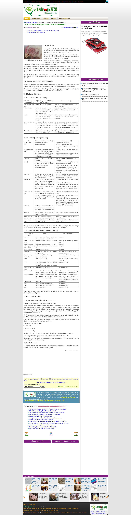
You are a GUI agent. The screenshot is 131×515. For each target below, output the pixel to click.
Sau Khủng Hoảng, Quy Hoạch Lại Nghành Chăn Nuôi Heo (44, 414)
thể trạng (56, 379)
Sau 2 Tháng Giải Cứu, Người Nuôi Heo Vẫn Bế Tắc (43, 427)
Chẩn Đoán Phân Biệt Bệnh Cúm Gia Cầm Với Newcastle (44, 25)
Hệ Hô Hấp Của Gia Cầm (102, 486)
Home (26, 18)
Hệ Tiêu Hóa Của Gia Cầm (69, 486)
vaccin (70, 379)
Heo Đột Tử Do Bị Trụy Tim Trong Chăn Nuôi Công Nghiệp (83, 496)
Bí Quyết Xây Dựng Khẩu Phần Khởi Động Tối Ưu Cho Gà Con (45, 418)
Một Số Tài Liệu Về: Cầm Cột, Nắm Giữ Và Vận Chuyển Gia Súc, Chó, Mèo (49, 423)
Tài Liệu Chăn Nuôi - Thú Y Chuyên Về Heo (40, 416)
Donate (38, 2)
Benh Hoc (28, 22)
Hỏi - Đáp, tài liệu (64, 18)
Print (77, 27)
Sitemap (74, 2)
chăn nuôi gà (64, 379)
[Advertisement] (83, 10)
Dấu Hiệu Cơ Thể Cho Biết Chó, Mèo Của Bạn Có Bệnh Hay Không (46, 412)
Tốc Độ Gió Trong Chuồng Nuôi (53, 480)
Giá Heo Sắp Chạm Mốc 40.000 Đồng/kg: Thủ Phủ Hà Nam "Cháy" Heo (48, 421)
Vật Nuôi (45, 18)
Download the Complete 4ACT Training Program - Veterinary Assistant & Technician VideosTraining (94, 90)
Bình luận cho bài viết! (67, 27)
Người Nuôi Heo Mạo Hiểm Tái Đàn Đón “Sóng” (41, 428)
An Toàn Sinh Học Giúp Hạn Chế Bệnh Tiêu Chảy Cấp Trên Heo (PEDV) (48, 409)
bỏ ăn (25, 380)
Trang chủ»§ (24, 22)
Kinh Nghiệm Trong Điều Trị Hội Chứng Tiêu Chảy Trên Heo (104, 496)
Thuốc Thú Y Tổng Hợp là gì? (90, 94)
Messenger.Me (65, 2)
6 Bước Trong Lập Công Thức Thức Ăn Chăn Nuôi (42, 411)
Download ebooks (48, 2)
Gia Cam (35, 22)
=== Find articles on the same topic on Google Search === (51, 382)
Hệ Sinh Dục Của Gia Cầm (36, 486)
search (80, 2)
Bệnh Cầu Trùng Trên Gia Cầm (36, 32)
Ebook (53, 18)
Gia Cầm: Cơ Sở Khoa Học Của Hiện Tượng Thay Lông (43, 30)
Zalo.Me (57, 2)
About (26, 2)
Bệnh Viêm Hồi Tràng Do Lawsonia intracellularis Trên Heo (69, 481)
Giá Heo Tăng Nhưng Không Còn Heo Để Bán (41, 419)
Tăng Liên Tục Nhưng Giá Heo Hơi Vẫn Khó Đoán (42, 425)
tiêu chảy (75, 379)
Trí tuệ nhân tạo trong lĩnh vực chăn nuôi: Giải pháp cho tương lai (85, 488)
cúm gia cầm (34, 379)
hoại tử (41, 379)
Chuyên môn (36, 18)
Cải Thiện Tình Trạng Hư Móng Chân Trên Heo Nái (63, 496)
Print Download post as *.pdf (68, 386)
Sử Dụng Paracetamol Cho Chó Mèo (102, 480)
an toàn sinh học (48, 379)
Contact (32, 2)
